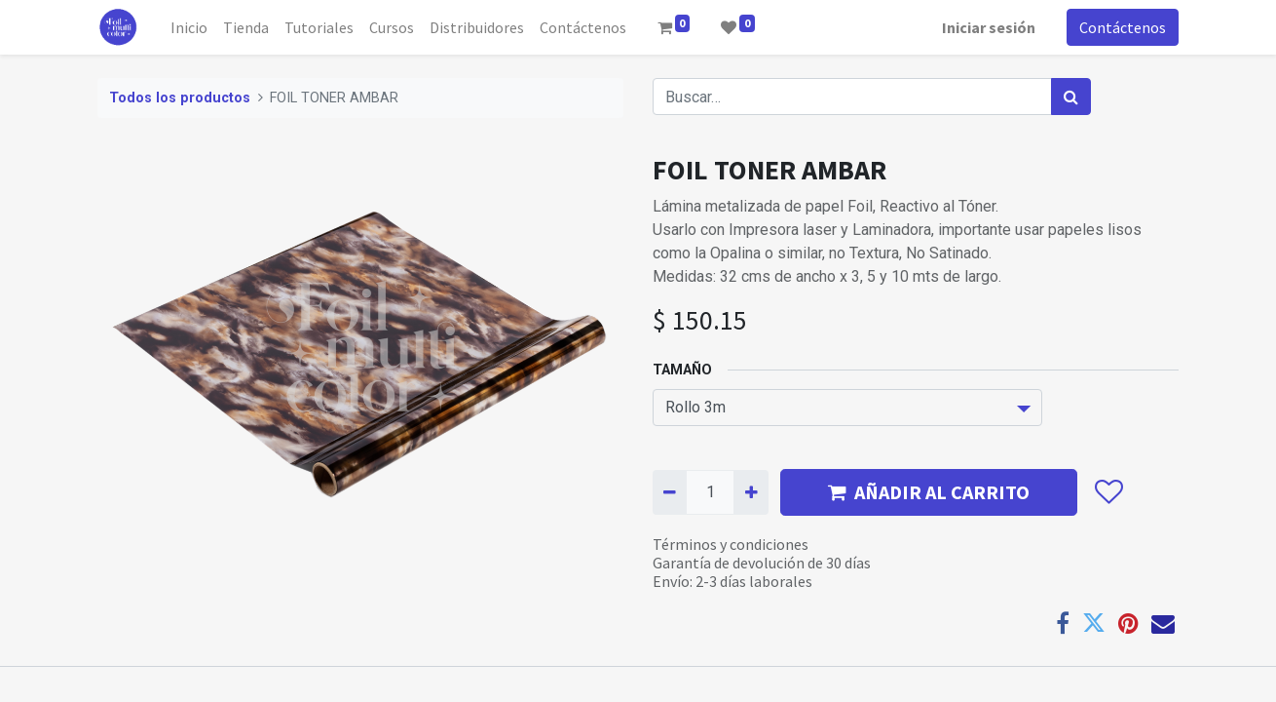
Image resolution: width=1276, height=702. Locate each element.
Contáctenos (1122, 27)
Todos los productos (179, 98)
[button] (1108, 492)
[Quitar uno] (670, 492)
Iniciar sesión (988, 27)
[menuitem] (189, 27)
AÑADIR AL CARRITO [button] (929, 492)
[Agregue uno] (750, 492)
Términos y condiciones (730, 544)
